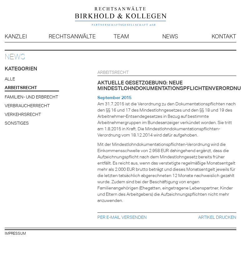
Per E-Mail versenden (122, 217)
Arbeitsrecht (21, 87)
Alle (10, 78)
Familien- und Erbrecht (31, 96)
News (170, 36)
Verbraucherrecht (27, 105)
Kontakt (224, 36)
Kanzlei (16, 36)
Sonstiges (17, 123)
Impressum (15, 233)
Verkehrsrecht (23, 114)
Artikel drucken (217, 217)
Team (121, 36)
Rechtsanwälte (72, 36)
